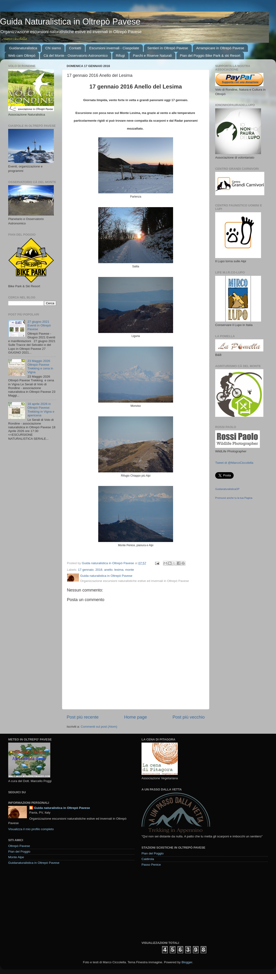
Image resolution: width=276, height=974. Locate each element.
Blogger (187, 962)
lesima (118, 569)
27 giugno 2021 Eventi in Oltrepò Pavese (39, 325)
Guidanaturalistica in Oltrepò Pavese (33, 862)
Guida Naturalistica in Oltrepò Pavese (70, 21)
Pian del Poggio (19, 851)
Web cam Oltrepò (21, 55)
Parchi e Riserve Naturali (152, 55)
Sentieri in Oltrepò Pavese (167, 48)
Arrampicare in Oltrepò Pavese (220, 48)
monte (129, 569)
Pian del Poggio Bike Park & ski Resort (210, 55)
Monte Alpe (16, 857)
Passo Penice (151, 864)
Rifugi (120, 55)
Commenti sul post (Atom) (99, 726)
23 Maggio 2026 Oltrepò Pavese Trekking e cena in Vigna (40, 366)
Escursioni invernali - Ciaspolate (114, 48)
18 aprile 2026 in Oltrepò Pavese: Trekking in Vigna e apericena (40, 409)
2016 (98, 569)
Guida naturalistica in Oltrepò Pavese (62, 808)
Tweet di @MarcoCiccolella (234, 462)
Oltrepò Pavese (19, 846)
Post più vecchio (188, 717)
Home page (135, 717)
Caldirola (148, 859)
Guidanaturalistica (23, 48)
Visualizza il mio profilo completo (31, 829)
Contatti (75, 48)
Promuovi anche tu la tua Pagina (233, 497)
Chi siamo (53, 48)
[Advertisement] (177, 903)
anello (108, 569)
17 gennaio (86, 569)
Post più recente (83, 717)
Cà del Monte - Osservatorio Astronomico (76, 55)
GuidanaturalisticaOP (227, 489)
